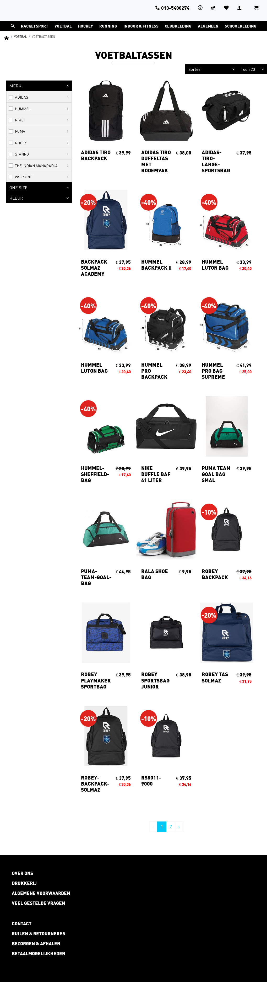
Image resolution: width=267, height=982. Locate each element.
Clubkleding (178, 26)
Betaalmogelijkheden (38, 953)
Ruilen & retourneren (39, 933)
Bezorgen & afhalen (36, 943)
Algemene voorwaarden (41, 893)
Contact (21, 923)
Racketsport (34, 26)
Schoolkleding (241, 26)
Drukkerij (24, 883)
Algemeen (208, 26)
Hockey (85, 26)
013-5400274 (172, 8)
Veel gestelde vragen (38, 903)
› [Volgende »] (179, 826)
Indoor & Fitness (141, 26)
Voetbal (63, 26)
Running (108, 26)
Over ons (22, 873)
